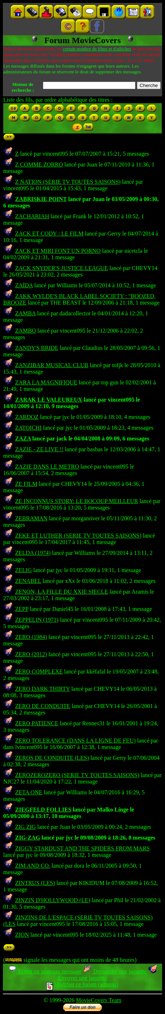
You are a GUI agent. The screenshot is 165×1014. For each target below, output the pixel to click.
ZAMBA (25, 313)
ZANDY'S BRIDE (36, 348)
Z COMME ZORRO (39, 164)
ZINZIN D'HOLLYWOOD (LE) (52, 900)
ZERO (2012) (31, 654)
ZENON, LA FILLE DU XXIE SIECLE (61, 592)
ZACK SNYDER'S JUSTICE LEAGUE (61, 268)
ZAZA (23, 438)
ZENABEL (28, 581)
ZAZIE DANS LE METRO (47, 466)
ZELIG (23, 570)
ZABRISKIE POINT (41, 199)
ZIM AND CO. (32, 866)
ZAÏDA (24, 285)
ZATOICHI (28, 428)
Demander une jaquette (115, 971)
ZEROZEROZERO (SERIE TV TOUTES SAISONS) (77, 775)
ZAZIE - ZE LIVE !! (39, 449)
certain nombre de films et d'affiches (97, 48)
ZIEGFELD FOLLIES (43, 810)
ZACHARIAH (32, 216)
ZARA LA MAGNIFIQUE (46, 382)
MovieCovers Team (98, 1000)
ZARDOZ (27, 417)
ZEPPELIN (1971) (36, 620)
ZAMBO (25, 331)
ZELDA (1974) (32, 553)
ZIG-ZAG (27, 838)
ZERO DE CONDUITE (42, 706)
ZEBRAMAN (31, 518)
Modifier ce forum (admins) (82, 984)
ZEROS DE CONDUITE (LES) (52, 758)
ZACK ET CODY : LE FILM (49, 233)
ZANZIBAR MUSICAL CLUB (51, 365)
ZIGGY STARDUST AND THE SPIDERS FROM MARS (82, 848)
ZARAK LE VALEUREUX (48, 400)
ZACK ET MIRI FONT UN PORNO (58, 251)
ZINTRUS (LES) (35, 883)
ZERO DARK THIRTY (42, 689)
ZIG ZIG (25, 827)
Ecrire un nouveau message (44, 971)
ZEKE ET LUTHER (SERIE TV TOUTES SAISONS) (78, 536)
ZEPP (21, 609)
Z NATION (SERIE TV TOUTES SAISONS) (68, 182)
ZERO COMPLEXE (39, 671)
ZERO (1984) (31, 637)
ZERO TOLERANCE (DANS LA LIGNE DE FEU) (75, 740)
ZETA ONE (29, 792)
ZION (22, 935)
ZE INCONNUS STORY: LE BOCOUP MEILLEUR (76, 501)
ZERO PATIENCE (36, 723)
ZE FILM (26, 484)
